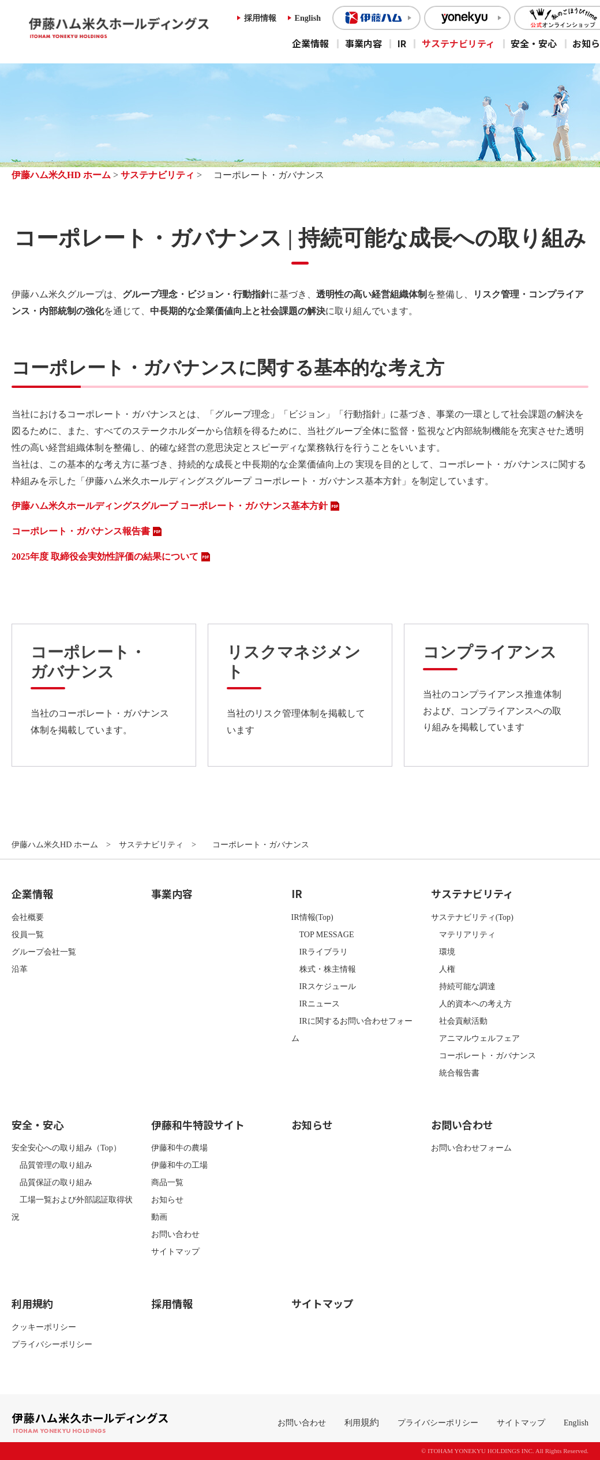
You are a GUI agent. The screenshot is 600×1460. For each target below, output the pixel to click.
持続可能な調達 (463, 986)
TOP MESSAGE (322, 934)
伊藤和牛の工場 (179, 1164)
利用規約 (32, 1303)
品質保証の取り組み (52, 1182)
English (308, 17)
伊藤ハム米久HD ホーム (61, 175)
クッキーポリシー (44, 1326)
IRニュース (315, 1003)
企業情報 (310, 43)
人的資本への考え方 (471, 1003)
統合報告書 (455, 1072)
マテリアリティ (463, 934)
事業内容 (363, 43)
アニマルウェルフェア (475, 1038)
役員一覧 (28, 934)
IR (401, 43)
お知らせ (167, 1199)
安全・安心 (534, 43)
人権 (443, 969)
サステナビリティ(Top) (472, 917)
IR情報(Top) (312, 917)
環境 (443, 951)
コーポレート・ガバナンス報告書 (81, 531)
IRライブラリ (319, 951)
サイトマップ (175, 1251)
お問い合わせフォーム (471, 1147)
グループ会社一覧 (44, 951)
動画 (159, 1216)
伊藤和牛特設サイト (198, 1124)
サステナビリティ (458, 43)
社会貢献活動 (459, 1020)
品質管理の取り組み (52, 1164)
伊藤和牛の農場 (179, 1147)
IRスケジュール (323, 986)
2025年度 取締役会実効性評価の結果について (105, 556)
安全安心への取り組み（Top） (66, 1147)
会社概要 (28, 917)
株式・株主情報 (323, 969)
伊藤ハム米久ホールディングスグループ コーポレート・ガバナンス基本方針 (170, 506)
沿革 (20, 969)
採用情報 (260, 17)
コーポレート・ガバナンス (483, 1055)
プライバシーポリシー (52, 1344)
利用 (352, 1422)
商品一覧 (167, 1182)
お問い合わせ (175, 1234)
